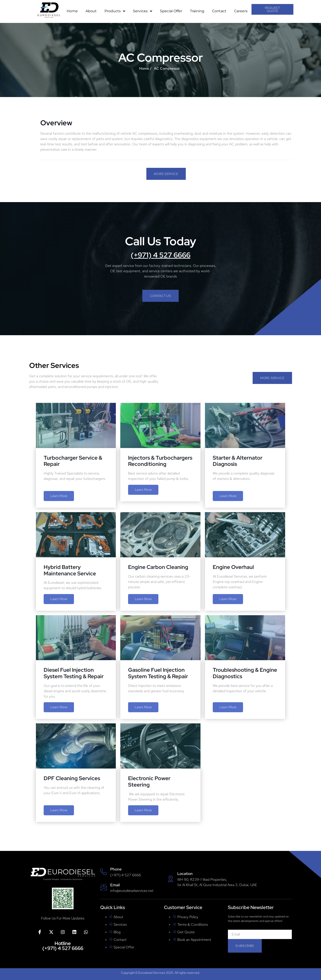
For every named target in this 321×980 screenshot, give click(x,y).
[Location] (170, 878)
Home (72, 11)
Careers (240, 11)
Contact (219, 11)
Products (114, 11)
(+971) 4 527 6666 (160, 255)
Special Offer (171, 11)
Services (142, 11)
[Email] (103, 887)
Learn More (58, 496)
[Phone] (103, 871)
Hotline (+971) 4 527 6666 (62, 946)
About (91, 11)
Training (197, 11)
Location (185, 873)
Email (115, 885)
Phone (116, 869)
